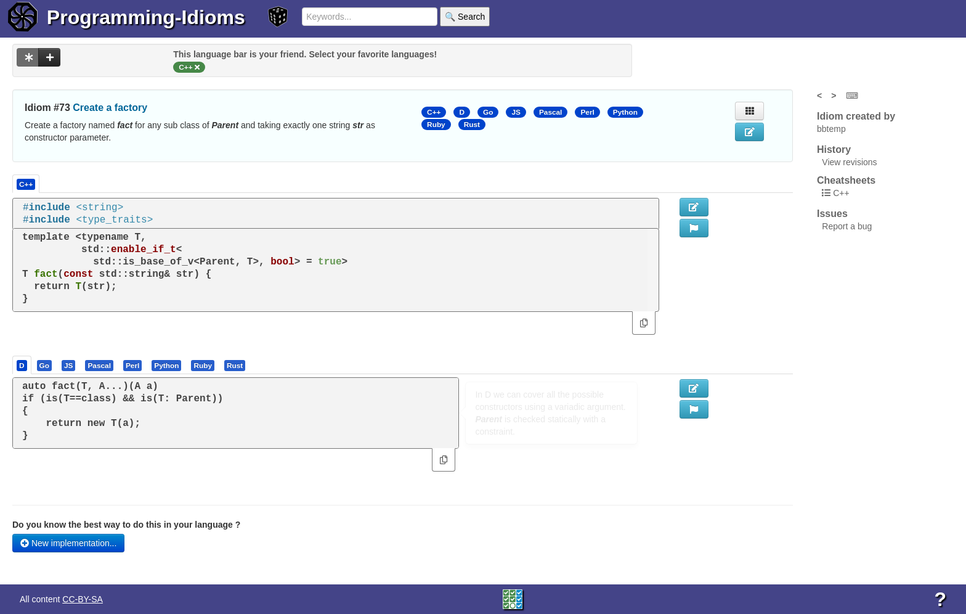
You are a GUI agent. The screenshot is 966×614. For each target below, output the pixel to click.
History (834, 149)
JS (515, 112)
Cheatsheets (846, 180)
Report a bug (847, 226)
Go (488, 112)
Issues (832, 213)
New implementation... (68, 543)
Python (625, 112)
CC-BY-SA (82, 599)
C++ (433, 112)
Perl (587, 112)
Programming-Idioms (146, 17)
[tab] (22, 365)
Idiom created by (856, 116)
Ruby (436, 124)
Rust (472, 124)
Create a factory (110, 107)
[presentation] (21, 365)
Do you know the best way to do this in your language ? (126, 525)
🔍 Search (465, 17)
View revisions (849, 162)
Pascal (550, 112)
